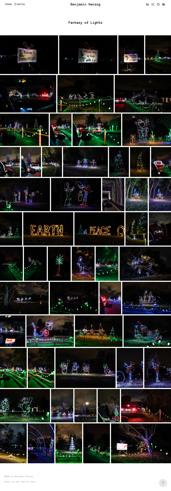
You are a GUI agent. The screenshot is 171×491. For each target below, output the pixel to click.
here (32, 481)
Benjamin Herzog (86, 4)
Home (8, 4)
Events (20, 4)
